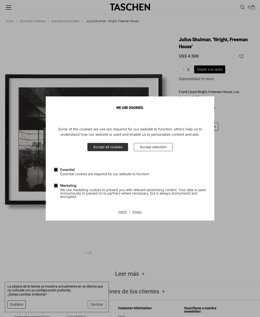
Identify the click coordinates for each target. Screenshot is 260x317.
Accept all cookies (107, 147)
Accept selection (153, 147)
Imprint (122, 211)
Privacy (137, 211)
